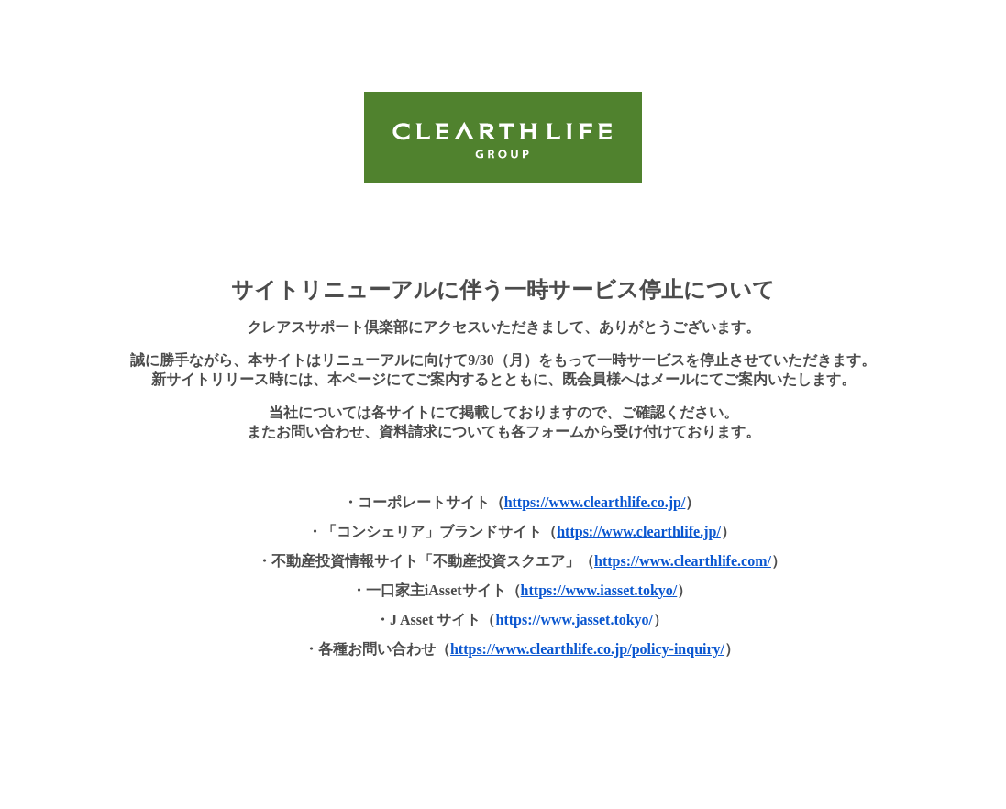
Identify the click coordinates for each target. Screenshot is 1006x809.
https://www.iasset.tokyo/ (599, 590)
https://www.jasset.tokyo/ (575, 619)
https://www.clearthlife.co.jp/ (595, 502)
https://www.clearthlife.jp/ (639, 531)
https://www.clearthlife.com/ (682, 561)
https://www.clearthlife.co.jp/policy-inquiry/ (587, 649)
